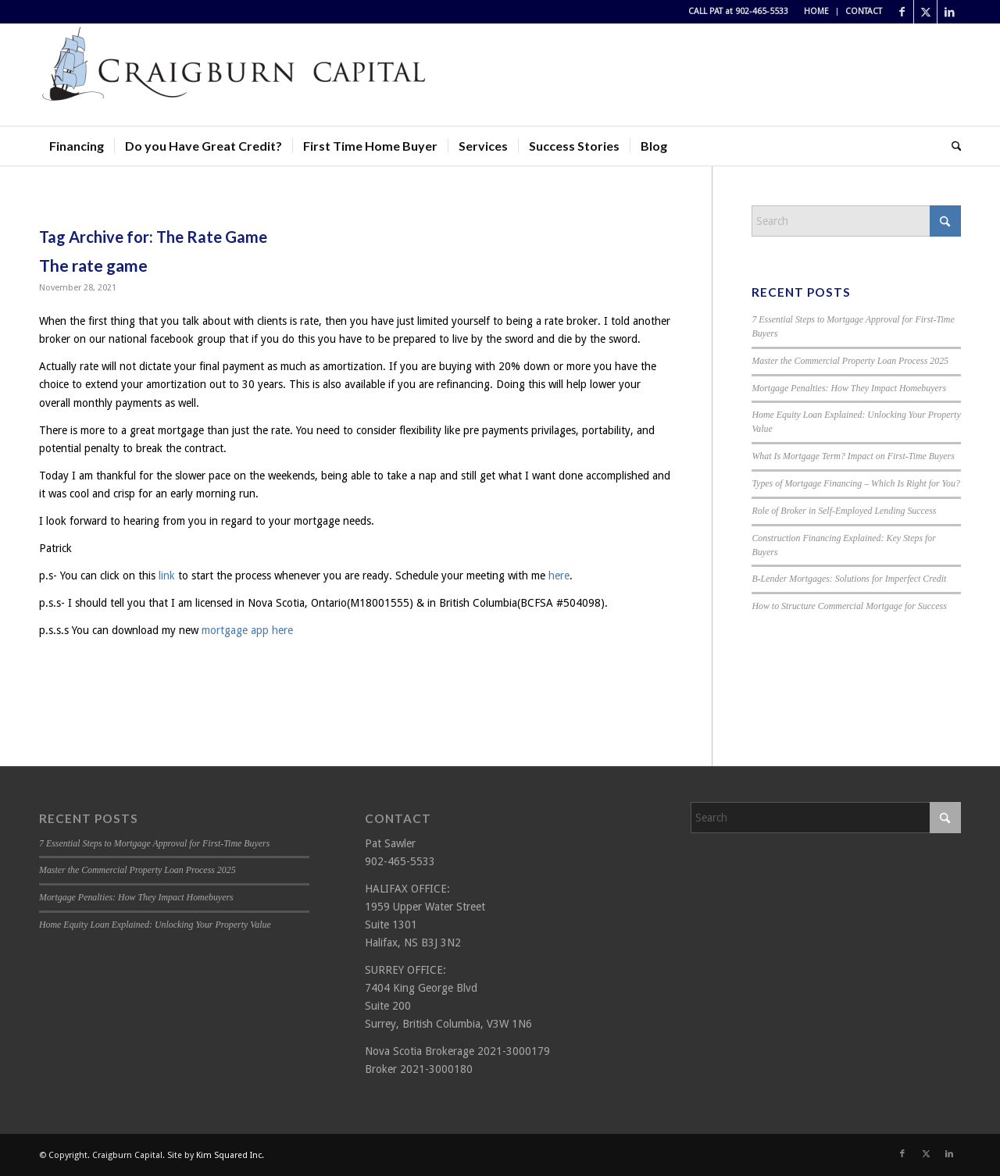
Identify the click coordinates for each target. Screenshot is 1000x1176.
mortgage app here (247, 630)
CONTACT (863, 11)
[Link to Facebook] (902, 11)
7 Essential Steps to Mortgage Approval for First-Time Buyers (154, 843)
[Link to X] (925, 11)
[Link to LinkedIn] (949, 11)
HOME (816, 11)
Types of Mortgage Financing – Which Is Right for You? (856, 483)
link (167, 575)
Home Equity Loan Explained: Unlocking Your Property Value (155, 924)
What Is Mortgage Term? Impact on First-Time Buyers (853, 456)
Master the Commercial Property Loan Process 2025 (850, 360)
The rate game (93, 265)
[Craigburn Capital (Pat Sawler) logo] (234, 75)
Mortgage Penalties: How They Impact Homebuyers (849, 388)
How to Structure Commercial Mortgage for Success (849, 605)
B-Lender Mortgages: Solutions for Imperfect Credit (849, 578)
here (559, 575)
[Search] (951, 146)
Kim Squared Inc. (230, 1155)
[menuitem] (817, 12)
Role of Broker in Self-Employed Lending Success (844, 510)
